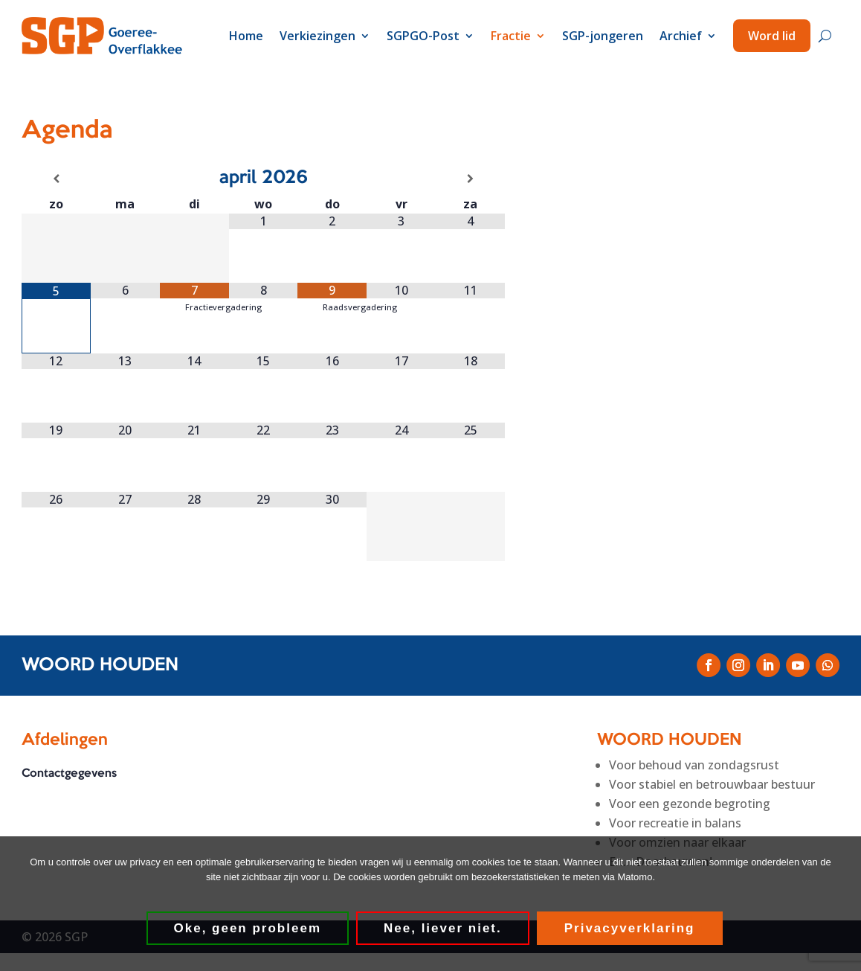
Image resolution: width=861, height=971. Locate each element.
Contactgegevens (69, 774)
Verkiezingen (317, 36)
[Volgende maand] (470, 178)
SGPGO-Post (423, 36)
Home (246, 36)
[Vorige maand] (56, 178)
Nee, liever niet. (443, 928)
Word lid (772, 36)
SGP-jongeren (602, 36)
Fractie (511, 36)
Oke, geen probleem (248, 928)
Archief (681, 36)
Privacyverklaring (629, 928)
